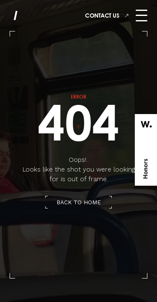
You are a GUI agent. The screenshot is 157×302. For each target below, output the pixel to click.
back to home (79, 202)
